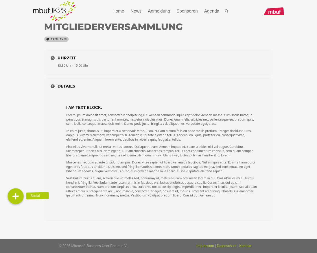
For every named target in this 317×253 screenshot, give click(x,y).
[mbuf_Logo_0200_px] (274, 11)
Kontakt (245, 246)
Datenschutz (226, 246)
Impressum (205, 246)
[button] (227, 11)
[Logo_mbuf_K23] (54, 11)
